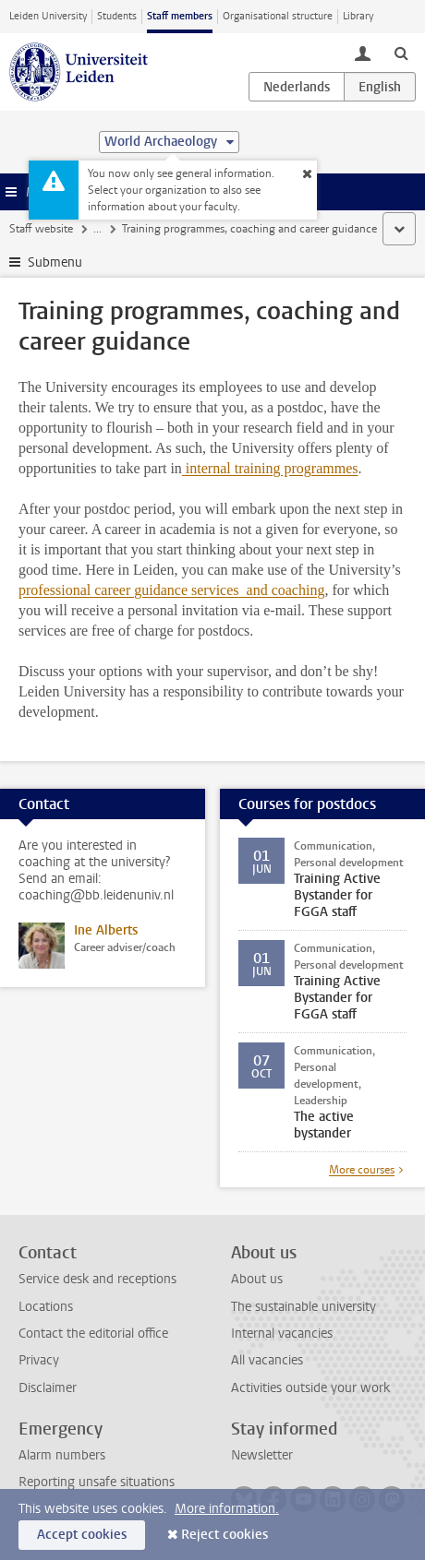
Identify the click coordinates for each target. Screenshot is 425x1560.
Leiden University (48, 16)
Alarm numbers (61, 1455)
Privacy (38, 1360)
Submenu (55, 262)
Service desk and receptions (97, 1279)
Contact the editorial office (93, 1333)
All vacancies (267, 1360)
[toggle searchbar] (401, 52)
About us (257, 1279)
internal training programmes (270, 468)
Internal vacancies (282, 1333)
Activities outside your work (310, 1388)
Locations (45, 1307)
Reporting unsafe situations (96, 1482)
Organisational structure (278, 16)
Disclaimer (47, 1388)
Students (117, 16)
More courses (362, 1169)
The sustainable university (303, 1307)
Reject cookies (224, 1534)
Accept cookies (82, 1534)
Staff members (179, 16)
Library (358, 16)
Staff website (41, 228)
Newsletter (262, 1455)
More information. (227, 1509)
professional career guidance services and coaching (171, 590)
